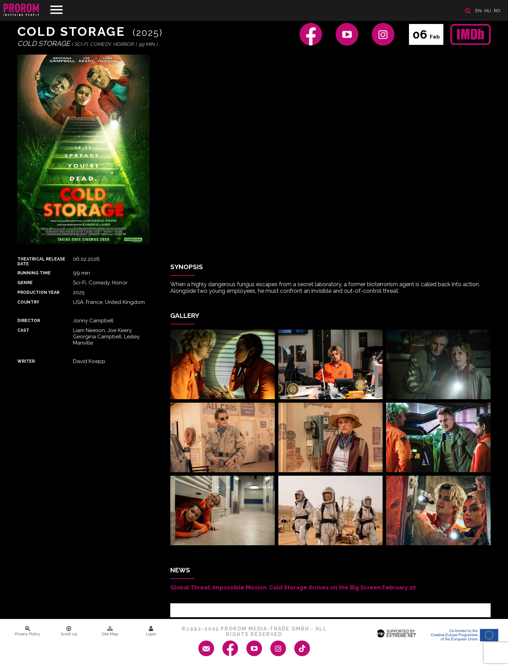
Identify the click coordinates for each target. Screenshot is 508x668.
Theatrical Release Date (41, 261)
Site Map (109, 631)
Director (28, 320)
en (478, 10)
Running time (34, 273)
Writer (26, 361)
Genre (25, 282)
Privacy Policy (27, 631)
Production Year (38, 292)
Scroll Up (68, 631)
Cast (23, 330)
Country (28, 302)
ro (497, 10)
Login (151, 631)
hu (487, 10)
